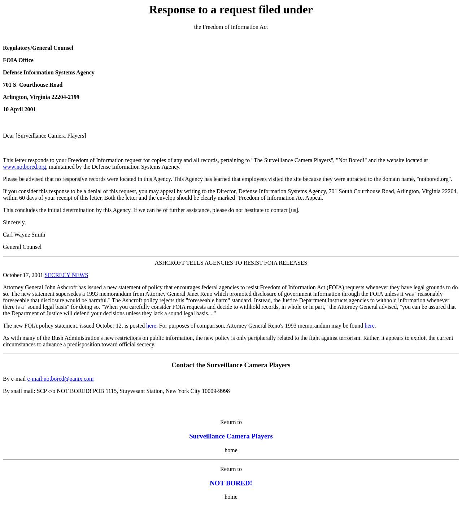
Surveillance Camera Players (231, 436)
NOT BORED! (231, 483)
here (151, 326)
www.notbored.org (24, 167)
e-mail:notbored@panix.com (60, 379)
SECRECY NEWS (66, 275)
